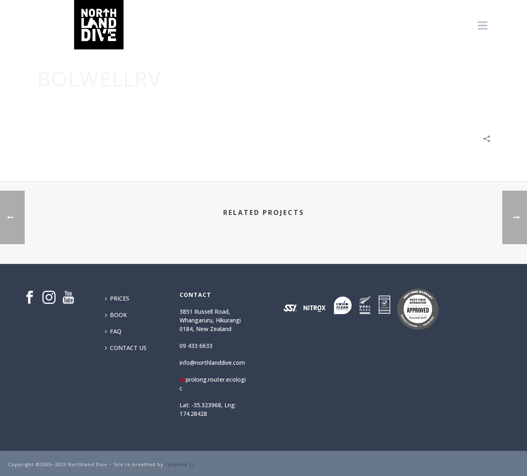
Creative (398, 103)
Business (368, 103)
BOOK (116, 315)
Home (343, 103)
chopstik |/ (179, 464)
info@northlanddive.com (212, 362)
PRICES (117, 298)
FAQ (113, 331)
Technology (432, 103)
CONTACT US (126, 348)
